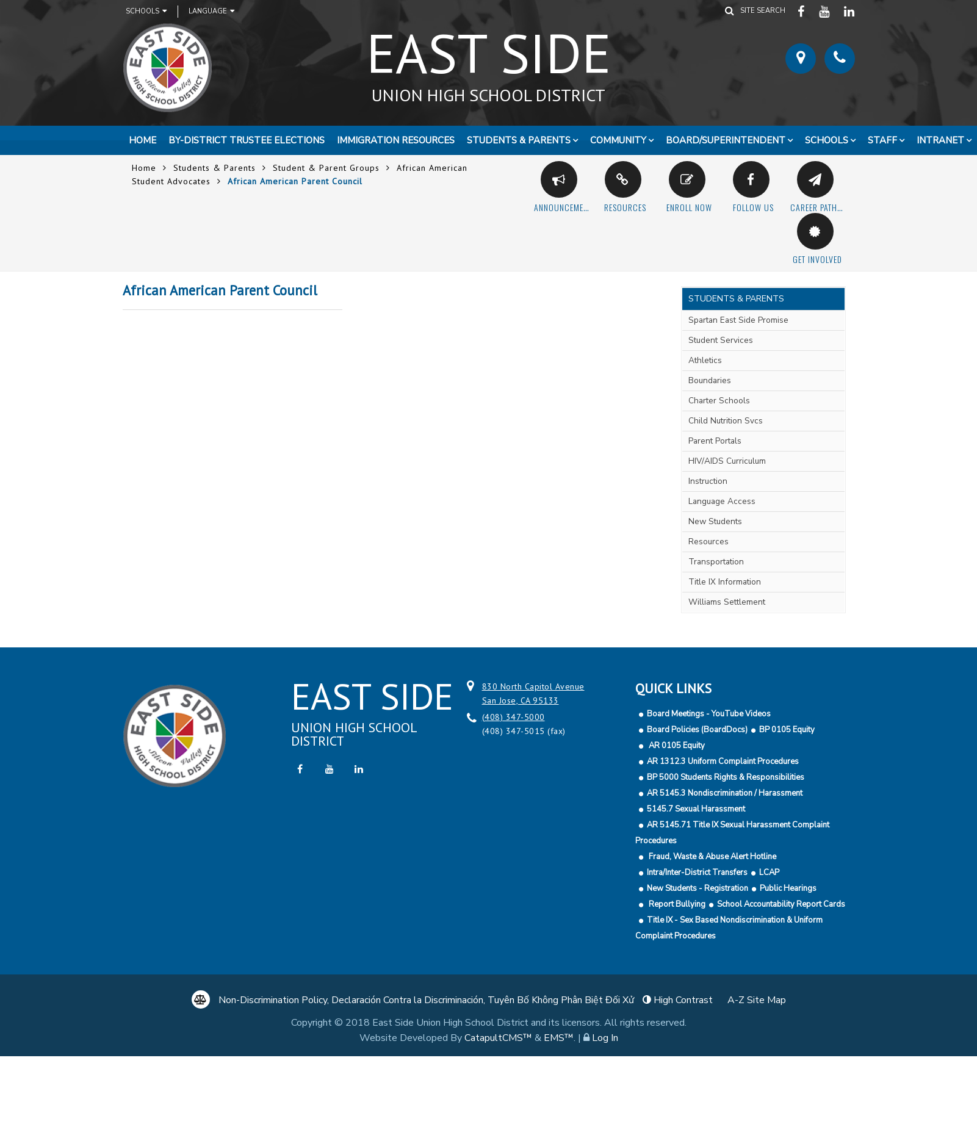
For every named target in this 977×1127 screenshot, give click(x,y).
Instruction (707, 481)
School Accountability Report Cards (781, 904)
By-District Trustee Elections (246, 140)
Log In (605, 1038)
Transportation (716, 561)
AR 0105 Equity (676, 745)
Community (618, 140)
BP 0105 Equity (787, 729)
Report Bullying (676, 904)
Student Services (720, 340)
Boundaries (709, 380)
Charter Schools (719, 400)
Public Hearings (788, 888)
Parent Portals (714, 441)
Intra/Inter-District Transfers (697, 872)
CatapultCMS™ (498, 1038)
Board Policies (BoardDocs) (697, 729)
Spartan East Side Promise (738, 320)
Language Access (721, 501)
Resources (708, 541)
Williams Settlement (726, 602)
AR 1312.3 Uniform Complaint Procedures (723, 761)
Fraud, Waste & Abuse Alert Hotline (711, 856)
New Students (715, 521)
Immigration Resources (396, 140)
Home (142, 140)
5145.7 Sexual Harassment (696, 809)
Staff (882, 140)
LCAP (769, 872)
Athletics (705, 360)
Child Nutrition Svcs (725, 421)
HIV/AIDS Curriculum (727, 461)
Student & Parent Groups (326, 167)
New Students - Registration (697, 888)
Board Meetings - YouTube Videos (709, 713)
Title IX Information (724, 582)
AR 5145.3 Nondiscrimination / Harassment (724, 793)
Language (211, 11)
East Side (489, 60)
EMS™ (559, 1038)
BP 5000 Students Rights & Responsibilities (725, 777)
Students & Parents (519, 140)
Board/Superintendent (725, 140)
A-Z (756, 1000)
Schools (146, 11)
